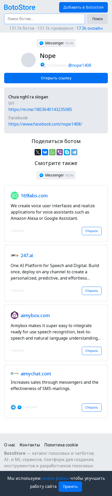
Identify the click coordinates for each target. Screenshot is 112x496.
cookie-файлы (56, 478)
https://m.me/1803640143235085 (40, 109)
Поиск (97, 18)
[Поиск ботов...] (45, 18)
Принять (70, 486)
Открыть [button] (91, 231)
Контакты (30, 445)
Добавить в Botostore (83, 7)
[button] (56, 43)
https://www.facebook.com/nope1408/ (45, 124)
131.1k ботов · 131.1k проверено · (56, 28)
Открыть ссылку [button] (56, 77)
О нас (9, 445)
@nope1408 (79, 65)
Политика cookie (61, 445)
